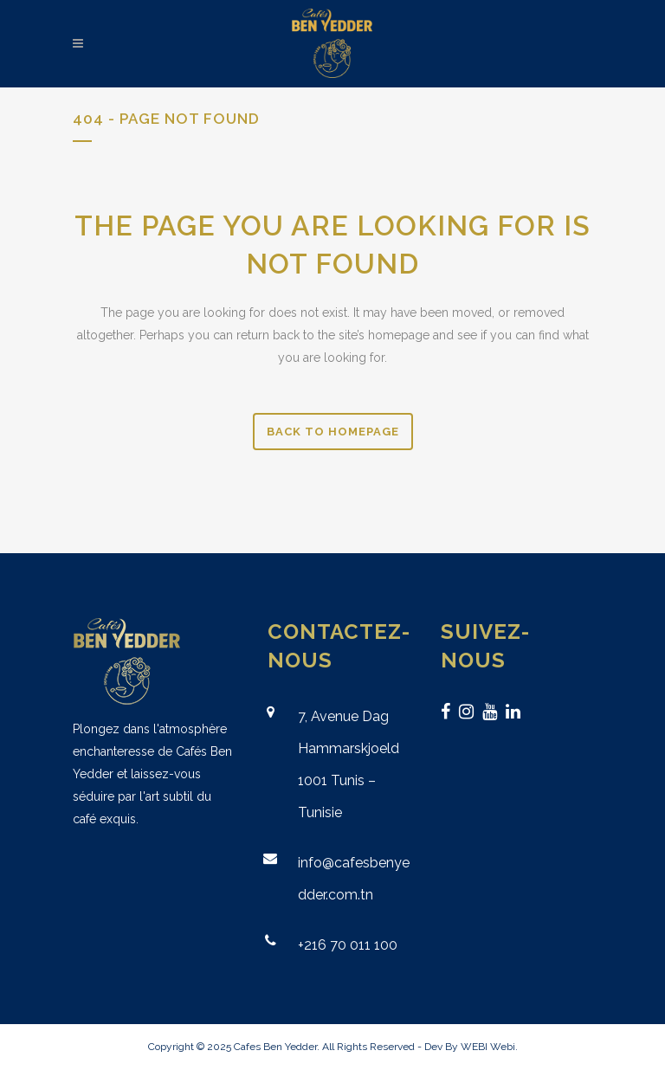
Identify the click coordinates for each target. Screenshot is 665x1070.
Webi (502, 1047)
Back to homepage (333, 431)
